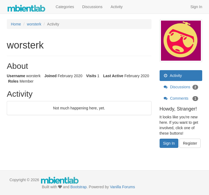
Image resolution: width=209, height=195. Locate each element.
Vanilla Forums (122, 187)
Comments (181, 98)
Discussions (92, 7)
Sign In (196, 7)
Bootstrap (78, 187)
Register (190, 143)
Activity (116, 7)
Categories (65, 7)
